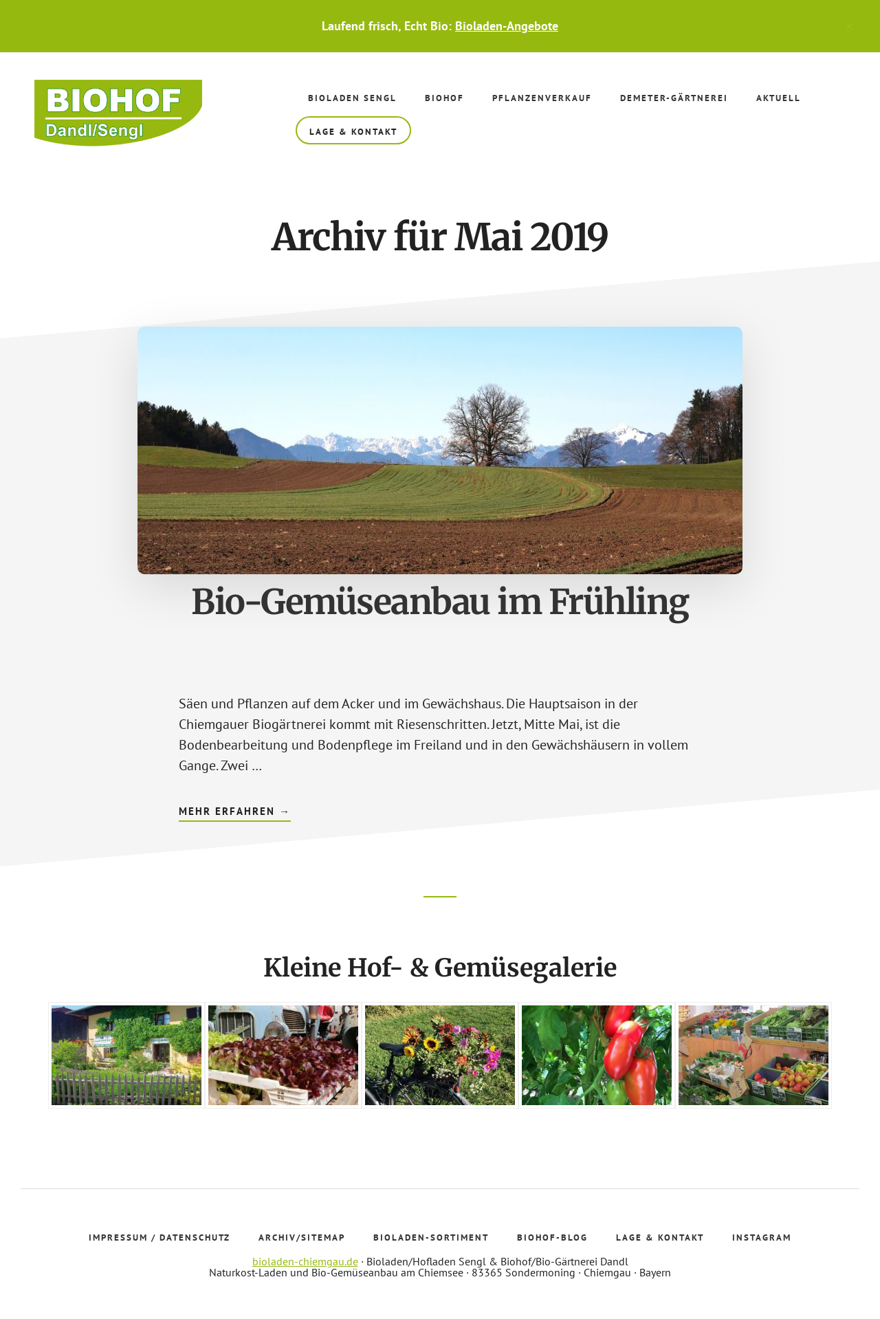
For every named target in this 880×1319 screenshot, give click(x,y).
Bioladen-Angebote (506, 26)
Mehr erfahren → (235, 813)
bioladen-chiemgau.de (305, 1261)
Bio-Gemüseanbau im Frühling (440, 602)
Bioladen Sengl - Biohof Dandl (120, 114)
